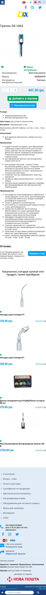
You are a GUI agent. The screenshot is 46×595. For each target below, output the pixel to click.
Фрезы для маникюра (13, 508)
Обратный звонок (16, 554)
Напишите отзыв (37, 253)
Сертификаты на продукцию (16, 488)
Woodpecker (9, 513)
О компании (9, 474)
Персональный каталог (24, 105)
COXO (5, 518)
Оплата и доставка (12, 483)
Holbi (44, 588)
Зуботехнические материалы (17, 493)
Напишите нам (14, 547)
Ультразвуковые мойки (14, 498)
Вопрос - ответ (10, 479)
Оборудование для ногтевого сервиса (21, 503)
